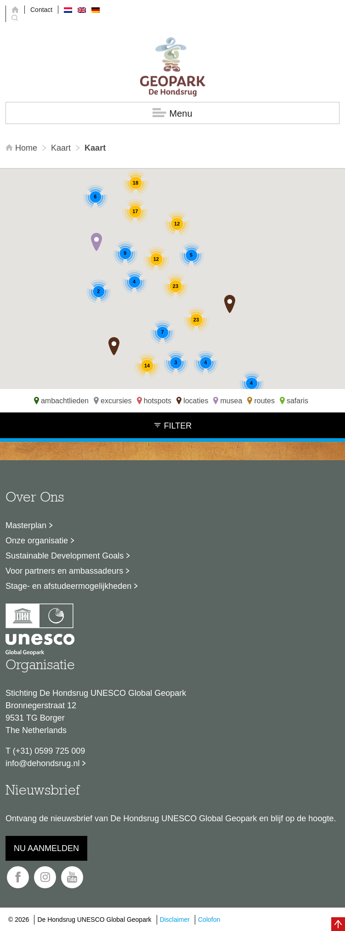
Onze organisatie (37, 540)
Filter (172, 425)
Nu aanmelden (46, 848)
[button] (96, 242)
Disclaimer (175, 919)
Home (23, 147)
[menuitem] (68, 10)
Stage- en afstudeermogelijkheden (68, 586)
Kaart (61, 147)
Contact (41, 9)
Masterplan (26, 525)
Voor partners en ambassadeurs (64, 571)
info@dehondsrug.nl (42, 763)
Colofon (209, 919)
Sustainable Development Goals (65, 555)
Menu (172, 113)
